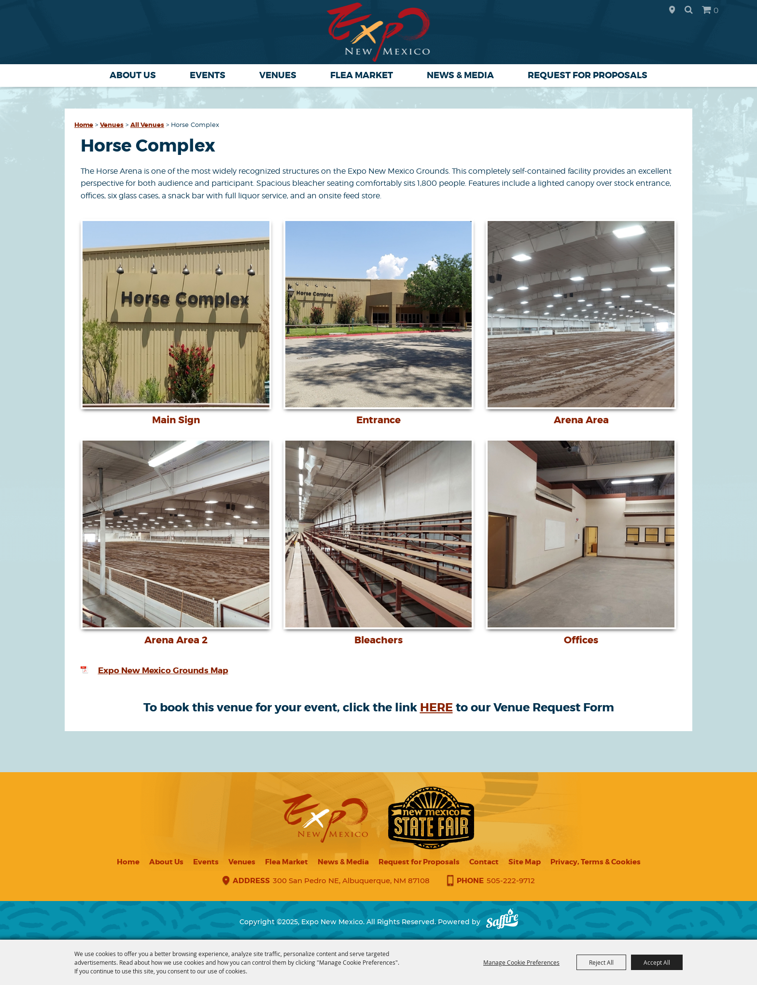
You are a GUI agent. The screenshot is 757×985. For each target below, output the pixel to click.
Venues (277, 75)
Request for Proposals (587, 75)
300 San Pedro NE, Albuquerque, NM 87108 (351, 880)
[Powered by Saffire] (502, 921)
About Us (133, 75)
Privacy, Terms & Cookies (595, 862)
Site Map (524, 862)
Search (688, 9)
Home (83, 125)
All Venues (147, 125)
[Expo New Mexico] (379, 32)
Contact (484, 862)
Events (207, 75)
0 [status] (716, 10)
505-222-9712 (511, 880)
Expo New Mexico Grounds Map (163, 670)
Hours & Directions (672, 10)
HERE (436, 707)
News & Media (460, 75)
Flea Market (361, 75)
